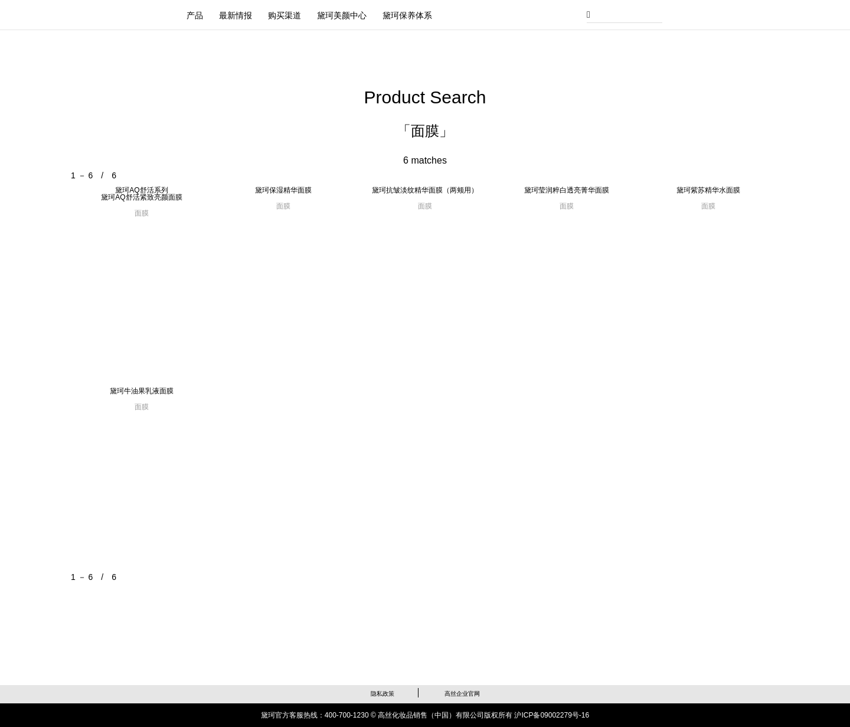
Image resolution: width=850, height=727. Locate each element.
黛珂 (128, 13)
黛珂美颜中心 (342, 15)
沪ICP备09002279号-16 (551, 715)
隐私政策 (382, 693)
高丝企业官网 (462, 693)
